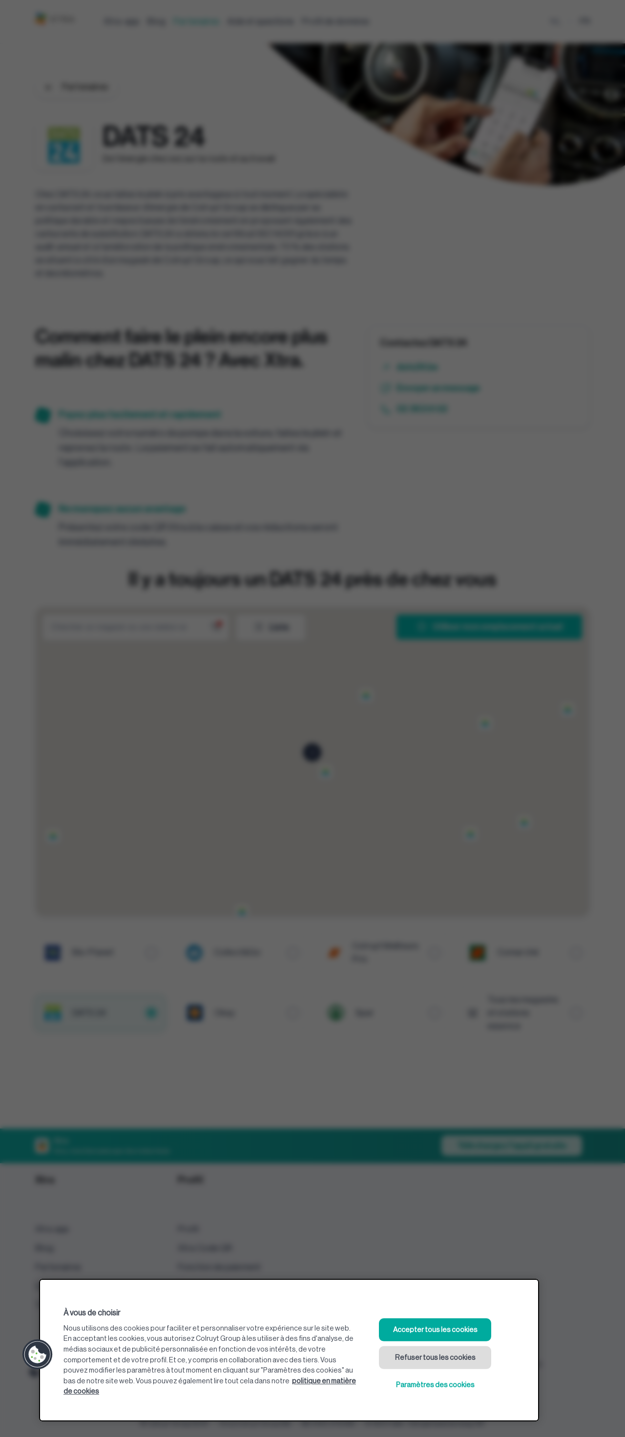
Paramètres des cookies (435, 1385)
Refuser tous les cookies (435, 1357)
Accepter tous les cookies (435, 1330)
